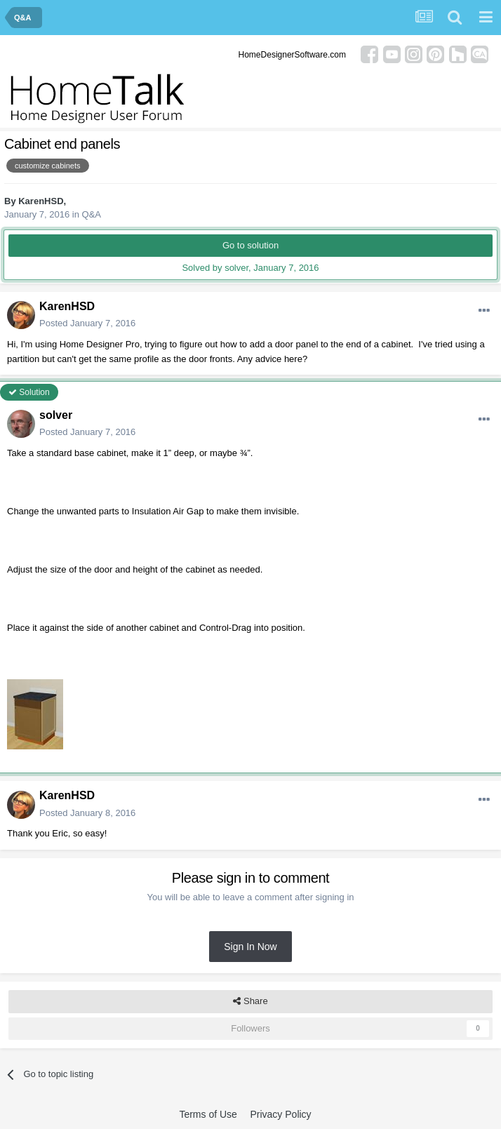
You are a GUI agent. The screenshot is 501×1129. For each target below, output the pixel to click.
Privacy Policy (280, 1114)
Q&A (91, 214)
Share (250, 1001)
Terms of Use (207, 1114)
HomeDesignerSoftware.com (292, 55)
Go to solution (250, 245)
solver (55, 415)
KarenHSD (40, 201)
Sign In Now (250, 946)
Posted (87, 323)
